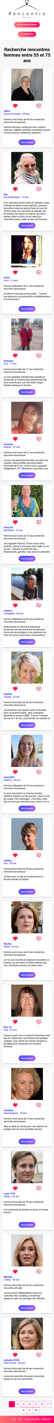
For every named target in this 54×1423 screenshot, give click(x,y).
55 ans (12, 863)
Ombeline (8, 361)
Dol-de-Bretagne (12, 197)
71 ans (13, 363)
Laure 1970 (9, 1193)
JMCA (7, 111)
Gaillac (7, 1196)
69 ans (26, 114)
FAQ (14, 1419)
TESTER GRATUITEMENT (27, 25)
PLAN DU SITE (32, 1419)
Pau (6, 863)
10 (36, 1410)
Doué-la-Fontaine (12, 114)
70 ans (19, 530)
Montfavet (9, 530)
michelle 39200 (11, 1360)
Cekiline (8, 860)
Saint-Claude (10, 1363)
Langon (7, 696)
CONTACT (46, 1419)
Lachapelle (9, 613)
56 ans (15, 1196)
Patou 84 (8, 527)
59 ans (13, 1029)
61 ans (14, 280)
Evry (6, 363)
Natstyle (8, 1277)
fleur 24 (8, 1027)
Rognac (7, 447)
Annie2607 (9, 777)
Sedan (7, 946)
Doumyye (8, 444)
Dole (6, 1029)
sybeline (8, 694)
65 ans (17, 780)
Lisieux (7, 1279)
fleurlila (7, 943)
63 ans (16, 696)
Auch (6, 280)
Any (5, 194)
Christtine (9, 1110)
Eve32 (7, 277)
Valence (8, 780)
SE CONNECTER (27, 34)
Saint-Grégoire (11, 1113)
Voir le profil (27, 142)
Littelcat (8, 610)
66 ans (21, 1363)
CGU (20, 1419)
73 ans (25, 197)
